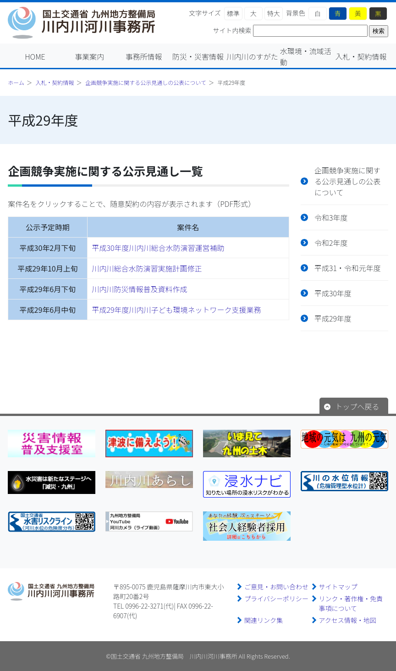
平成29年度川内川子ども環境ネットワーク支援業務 (176, 309)
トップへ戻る (357, 406)
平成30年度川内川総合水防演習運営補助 (158, 247)
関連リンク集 (263, 620)
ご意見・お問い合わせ (276, 586)
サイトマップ (338, 586)
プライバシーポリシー (276, 598)
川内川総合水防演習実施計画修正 (147, 268)
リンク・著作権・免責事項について (351, 603)
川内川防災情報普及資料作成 (139, 288)
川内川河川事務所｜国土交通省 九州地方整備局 (86, 23)
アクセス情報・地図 (347, 620)
